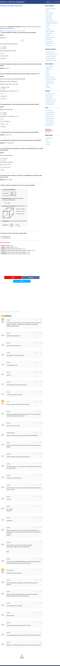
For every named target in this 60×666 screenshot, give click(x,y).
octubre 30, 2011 (36, 397)
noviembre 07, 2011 (36, 407)
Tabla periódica (49, 16)
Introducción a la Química (51, 8)
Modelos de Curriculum (50, 102)
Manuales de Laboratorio (51, 58)
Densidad (5, 308)
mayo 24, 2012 (37, 599)
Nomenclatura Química (50, 20)
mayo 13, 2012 (37, 566)
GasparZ (8, 316)
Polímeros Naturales (50, 81)
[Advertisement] (22, 16)
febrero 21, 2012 (36, 492)
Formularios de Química (50, 93)
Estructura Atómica (49, 12)
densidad (17, 91)
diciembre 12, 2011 (36, 428)
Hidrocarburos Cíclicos (50, 77)
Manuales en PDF (49, 97)
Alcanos (47, 70)
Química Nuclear (49, 14)
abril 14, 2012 (37, 538)
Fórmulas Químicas (49, 116)
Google (7, 277)
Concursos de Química (50, 112)
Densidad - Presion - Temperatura (13, 308)
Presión (47, 27)
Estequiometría (49, 39)
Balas (3, 318)
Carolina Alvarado (10, 566)
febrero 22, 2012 (36, 502)
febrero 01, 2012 (36, 471)
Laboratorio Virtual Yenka (51, 56)
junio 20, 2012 (37, 638)
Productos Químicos (50, 120)
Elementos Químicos (50, 114)
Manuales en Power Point (51, 99)
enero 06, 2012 (37, 450)
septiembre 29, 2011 (36, 329)
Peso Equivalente (49, 41)
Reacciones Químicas (50, 37)
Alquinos (47, 75)
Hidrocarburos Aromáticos (51, 79)
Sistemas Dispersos (50, 43)
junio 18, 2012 (37, 618)
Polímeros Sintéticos (50, 83)
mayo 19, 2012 (37, 587)
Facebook (22, 277)
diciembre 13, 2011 (36, 438)
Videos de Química (49, 124)
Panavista (48, 144)
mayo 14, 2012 (37, 576)
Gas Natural (48, 35)
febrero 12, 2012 (36, 481)
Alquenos (48, 72)
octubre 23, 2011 (36, 358)
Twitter (36, 277)
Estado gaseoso (49, 33)
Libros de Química (49, 95)
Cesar (8, 398)
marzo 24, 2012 (37, 523)
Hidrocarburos (48, 68)
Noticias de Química (50, 118)
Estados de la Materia (50, 31)
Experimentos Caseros (50, 52)
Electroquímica (49, 45)
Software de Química (50, 104)
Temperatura (48, 29)
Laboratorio (48, 142)
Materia (47, 10)
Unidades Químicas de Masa (51, 23)
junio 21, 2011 (37, 316)
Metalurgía (48, 87)
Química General (49, 138)
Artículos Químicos (49, 110)
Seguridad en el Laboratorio (51, 60)
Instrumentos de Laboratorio (51, 54)
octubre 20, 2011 (36, 348)
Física (47, 140)
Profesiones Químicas (50, 122)
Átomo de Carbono (49, 66)
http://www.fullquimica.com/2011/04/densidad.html (14, 31)
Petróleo (47, 85)
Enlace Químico (49, 18)
